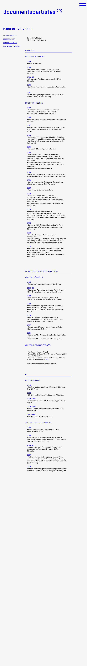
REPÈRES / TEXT (9, 39)
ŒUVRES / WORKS (9, 36)
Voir (47, 360)
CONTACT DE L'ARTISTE (11, 46)
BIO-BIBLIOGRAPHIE (10, 43)
